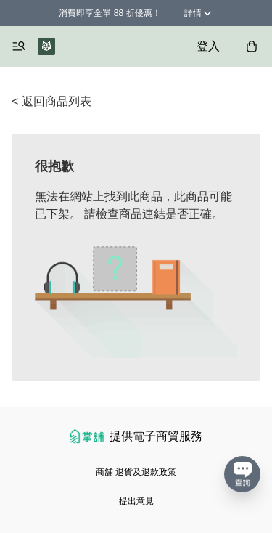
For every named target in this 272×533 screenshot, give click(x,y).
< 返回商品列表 (51, 101)
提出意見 (136, 501)
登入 (208, 46)
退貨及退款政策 (145, 472)
